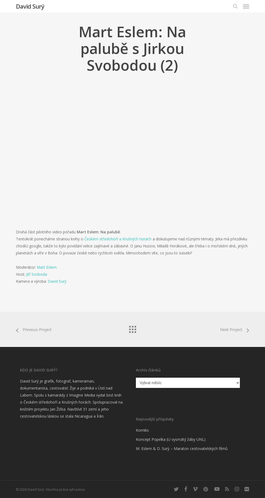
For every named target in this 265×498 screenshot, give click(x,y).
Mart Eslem (47, 267)
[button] (246, 6)
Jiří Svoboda (36, 274)
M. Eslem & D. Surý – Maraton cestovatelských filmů (182, 448)
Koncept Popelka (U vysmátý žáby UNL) (171, 439)
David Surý (30, 6)
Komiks (142, 430)
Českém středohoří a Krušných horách (118, 238)
